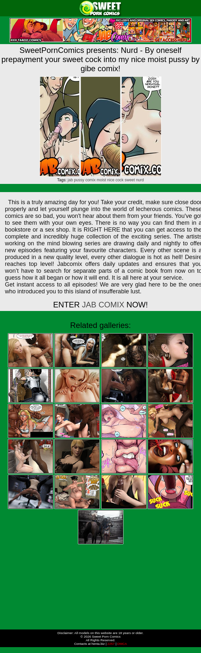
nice (110, 180)
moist (101, 180)
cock (120, 180)
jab (70, 180)
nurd (140, 180)
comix (90, 180)
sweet (130, 180)
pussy (79, 180)
